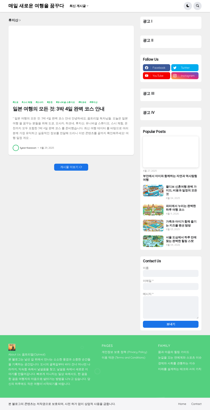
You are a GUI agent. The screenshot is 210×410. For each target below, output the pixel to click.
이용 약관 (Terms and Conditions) (123, 357)
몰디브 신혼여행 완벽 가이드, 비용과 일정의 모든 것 (181, 190)
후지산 (94, 102)
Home (182, 404)
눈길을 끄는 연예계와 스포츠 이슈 (180, 357)
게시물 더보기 (69, 167)
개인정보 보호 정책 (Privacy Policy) (124, 352)
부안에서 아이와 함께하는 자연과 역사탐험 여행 (170, 177)
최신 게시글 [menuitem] (78, 6)
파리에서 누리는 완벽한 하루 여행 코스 (181, 207)
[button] (188, 6)
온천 (50, 102)
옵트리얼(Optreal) (33, 354)
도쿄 (16, 102)
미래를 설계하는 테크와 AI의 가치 (179, 369)
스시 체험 (27, 102)
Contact (196, 404)
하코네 (83, 102)
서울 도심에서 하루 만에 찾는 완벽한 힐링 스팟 (181, 239)
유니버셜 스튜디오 (66, 102)
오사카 (40, 102)
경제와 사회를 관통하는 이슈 (176, 363)
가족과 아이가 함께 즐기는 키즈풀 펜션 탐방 (181, 223)
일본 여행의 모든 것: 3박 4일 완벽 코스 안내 (58, 109)
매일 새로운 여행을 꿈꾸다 (36, 6)
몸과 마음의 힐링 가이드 (173, 352)
